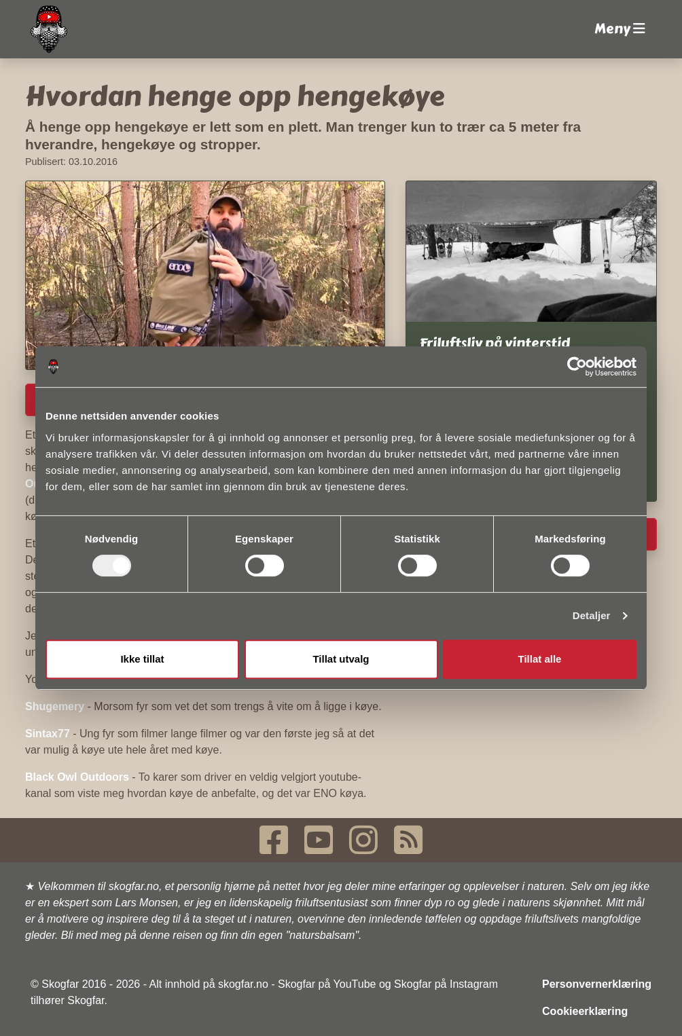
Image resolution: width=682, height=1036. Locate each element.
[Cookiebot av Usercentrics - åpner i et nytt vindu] (577, 366)
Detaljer (592, 615)
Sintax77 (47, 733)
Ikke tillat (142, 659)
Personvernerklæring (596, 984)
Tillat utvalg (340, 659)
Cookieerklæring (585, 1011)
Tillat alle (540, 659)
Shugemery (54, 706)
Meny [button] (619, 28)
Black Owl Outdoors (77, 777)
